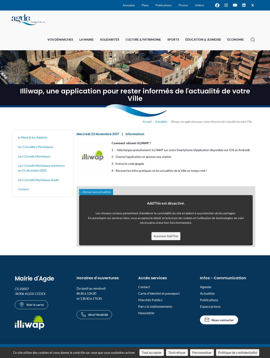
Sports (173, 39)
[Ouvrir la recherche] (252, 39)
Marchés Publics (150, 300)
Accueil (147, 121)
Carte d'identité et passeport (159, 293)
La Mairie (86, 39)
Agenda (205, 287)
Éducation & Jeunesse (203, 39)
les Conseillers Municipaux (35, 147)
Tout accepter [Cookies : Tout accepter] (152, 352)
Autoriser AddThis (166, 236)
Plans (145, 5)
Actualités (161, 121)
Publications (163, 5)
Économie (235, 39)
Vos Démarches (60, 39)
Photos (183, 5)
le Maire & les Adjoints (32, 137)
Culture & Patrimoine (143, 39)
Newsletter (146, 313)
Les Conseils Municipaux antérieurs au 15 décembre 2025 (41, 168)
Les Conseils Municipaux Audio (38, 180)
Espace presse (210, 306)
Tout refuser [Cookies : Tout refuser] (177, 352)
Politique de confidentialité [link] (237, 352)
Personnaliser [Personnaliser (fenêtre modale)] (202, 352)
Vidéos (199, 5)
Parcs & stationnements (155, 306)
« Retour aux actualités (96, 192)
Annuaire (129, 5)
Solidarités (109, 39)
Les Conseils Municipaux (34, 156)
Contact (23, 189)
